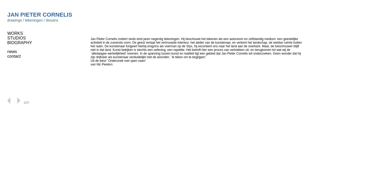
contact (14, 56)
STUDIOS (16, 38)
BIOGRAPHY (19, 43)
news (12, 51)
